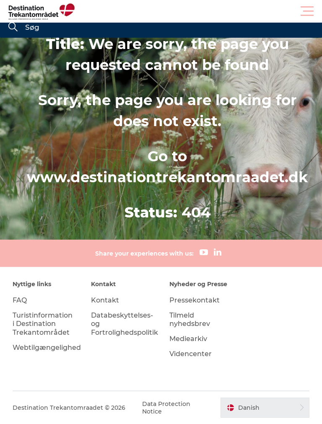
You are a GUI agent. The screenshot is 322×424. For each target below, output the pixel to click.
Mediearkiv (188, 339)
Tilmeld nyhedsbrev (189, 319)
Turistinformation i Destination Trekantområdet (43, 324)
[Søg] (13, 27)
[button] (199, 11)
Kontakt (105, 300)
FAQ (20, 300)
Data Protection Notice (166, 407)
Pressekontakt (194, 300)
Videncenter (190, 354)
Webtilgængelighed (47, 348)
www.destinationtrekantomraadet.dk (167, 177)
